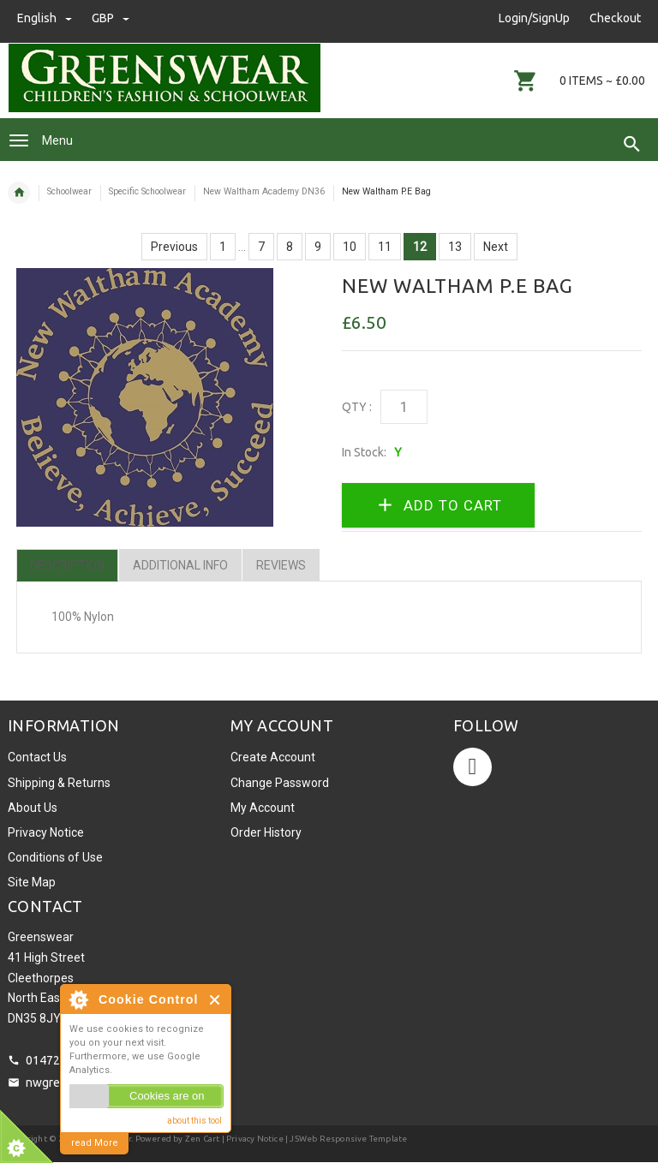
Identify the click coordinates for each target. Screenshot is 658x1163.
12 (420, 246)
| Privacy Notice (251, 1138)
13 (455, 246)
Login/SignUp (534, 18)
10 (349, 246)
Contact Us (37, 757)
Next (495, 246)
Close (215, 999)
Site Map (32, 882)
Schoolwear (69, 191)
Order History (266, 832)
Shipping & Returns (59, 783)
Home (19, 193)
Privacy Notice (46, 832)
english (46, 18)
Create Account (272, 757)
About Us (32, 807)
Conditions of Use (55, 857)
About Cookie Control (78, 999)
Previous (174, 246)
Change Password (279, 783)
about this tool (194, 1120)
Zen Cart (202, 1138)
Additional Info (180, 565)
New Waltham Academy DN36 (264, 191)
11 (385, 246)
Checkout (615, 18)
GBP (110, 18)
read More (94, 1142)
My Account (262, 807)
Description (67, 565)
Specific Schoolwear (147, 191)
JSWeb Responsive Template (348, 1138)
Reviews (281, 565)
